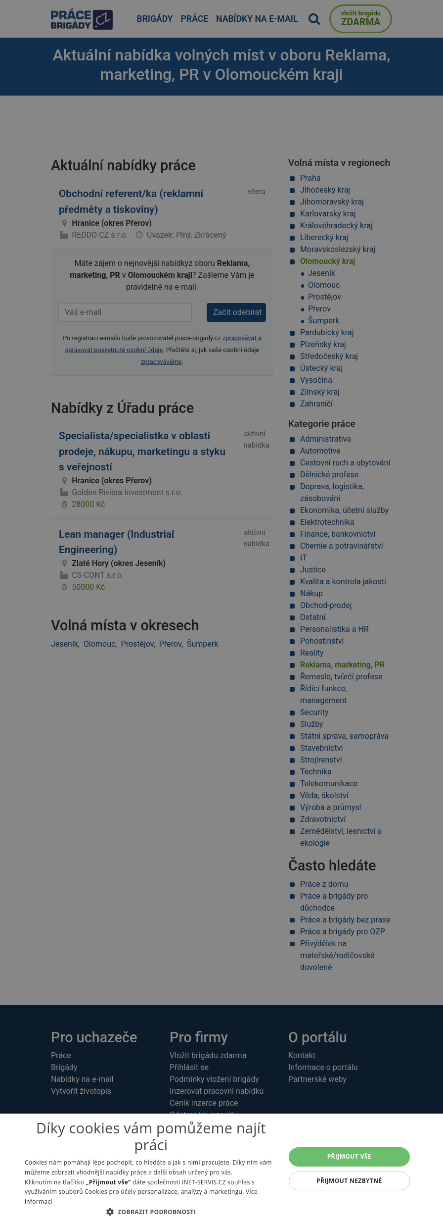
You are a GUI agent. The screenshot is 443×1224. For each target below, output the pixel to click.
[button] (151, 1212)
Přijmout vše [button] (349, 1156)
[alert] (221, 612)
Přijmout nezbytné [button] (349, 1180)
